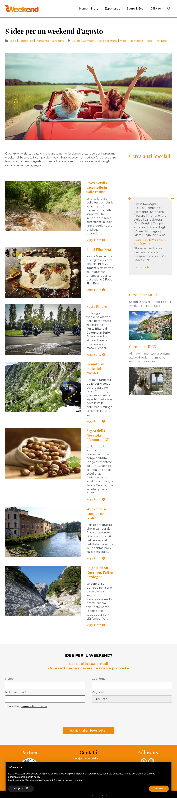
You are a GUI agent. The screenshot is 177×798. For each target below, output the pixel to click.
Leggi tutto (143, 267)
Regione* (98, 692)
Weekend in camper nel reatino (96, 513)
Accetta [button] (158, 788)
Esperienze (114, 8)
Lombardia (26, 40)
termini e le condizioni (34, 706)
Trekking (161, 40)
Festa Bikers (96, 306)
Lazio (13, 40)
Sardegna (58, 40)
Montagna (136, 40)
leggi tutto (95, 240)
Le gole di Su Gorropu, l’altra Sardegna (99, 572)
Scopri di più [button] (21, 788)
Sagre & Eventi (137, 8)
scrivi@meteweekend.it (88, 758)
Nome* (10, 678)
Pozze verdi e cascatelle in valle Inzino (97, 187)
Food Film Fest (98, 249)
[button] (169, 9)
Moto (149, 40)
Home (83, 8)
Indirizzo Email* (15, 692)
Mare (123, 40)
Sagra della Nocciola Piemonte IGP (97, 435)
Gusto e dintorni (107, 40)
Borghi (76, 40)
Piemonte (43, 40)
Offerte (156, 8)
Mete (96, 8)
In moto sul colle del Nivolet (96, 368)
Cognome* (99, 678)
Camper (89, 40)
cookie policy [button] (33, 777)
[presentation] (129, 197)
